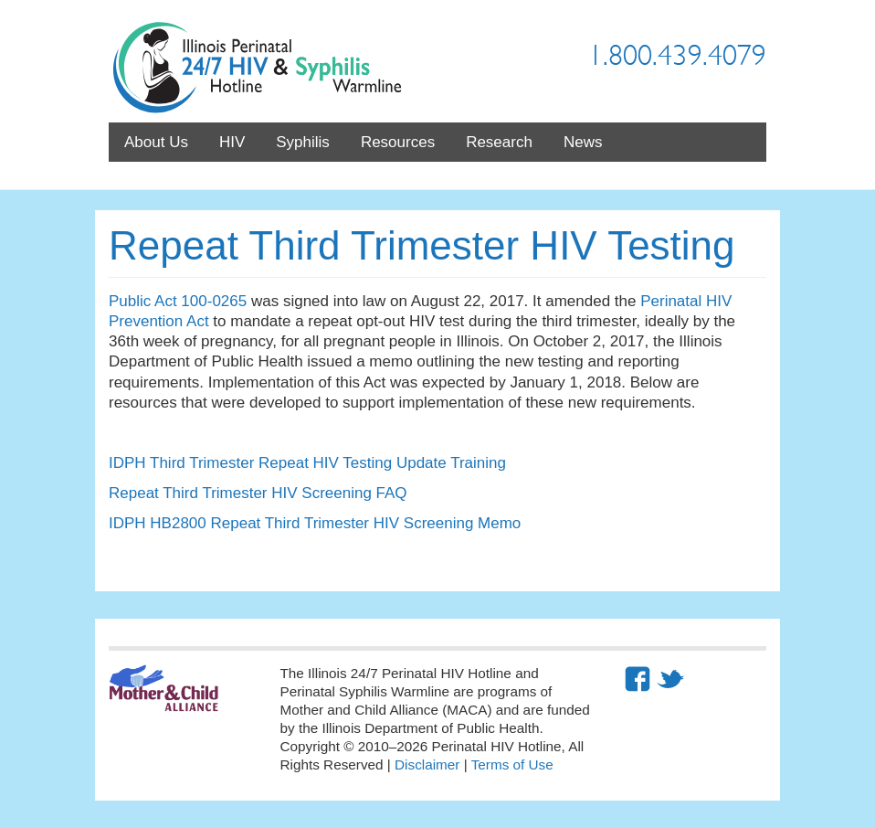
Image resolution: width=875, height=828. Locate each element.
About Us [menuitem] (156, 142)
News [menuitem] (583, 142)
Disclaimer (427, 764)
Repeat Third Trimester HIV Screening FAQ (258, 493)
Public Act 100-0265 (178, 301)
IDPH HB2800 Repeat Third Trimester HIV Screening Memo (315, 523)
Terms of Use (512, 764)
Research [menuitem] (499, 142)
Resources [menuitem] (398, 142)
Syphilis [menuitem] (303, 142)
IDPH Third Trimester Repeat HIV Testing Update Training (307, 463)
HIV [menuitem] (232, 142)
